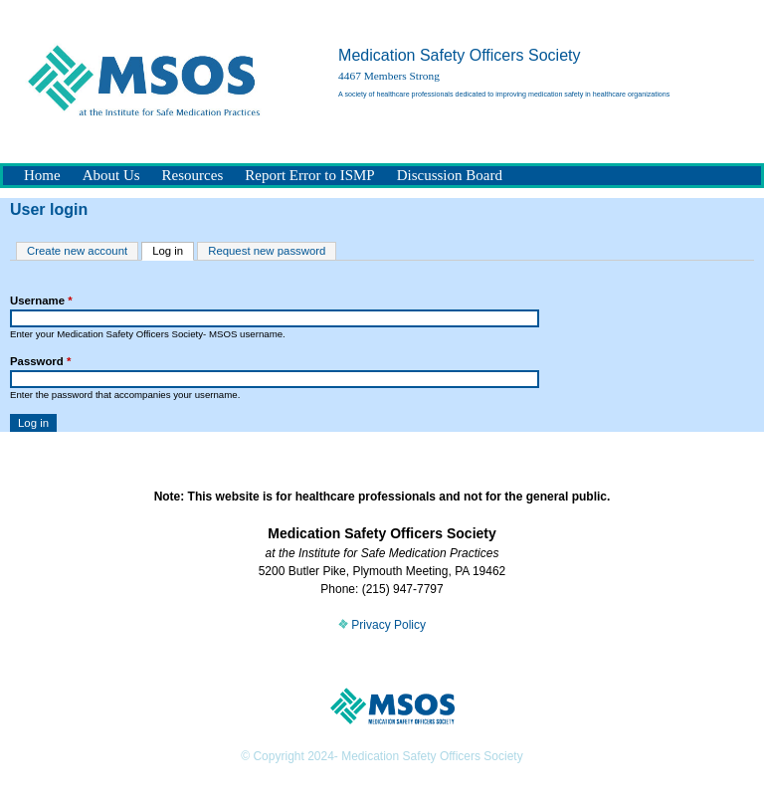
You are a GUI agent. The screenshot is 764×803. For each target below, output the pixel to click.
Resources (193, 175)
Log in (173, 250)
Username (41, 300)
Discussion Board (449, 175)
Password (40, 361)
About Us (111, 175)
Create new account (77, 251)
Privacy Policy (382, 625)
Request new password (266, 251)
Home (42, 175)
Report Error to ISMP (309, 175)
